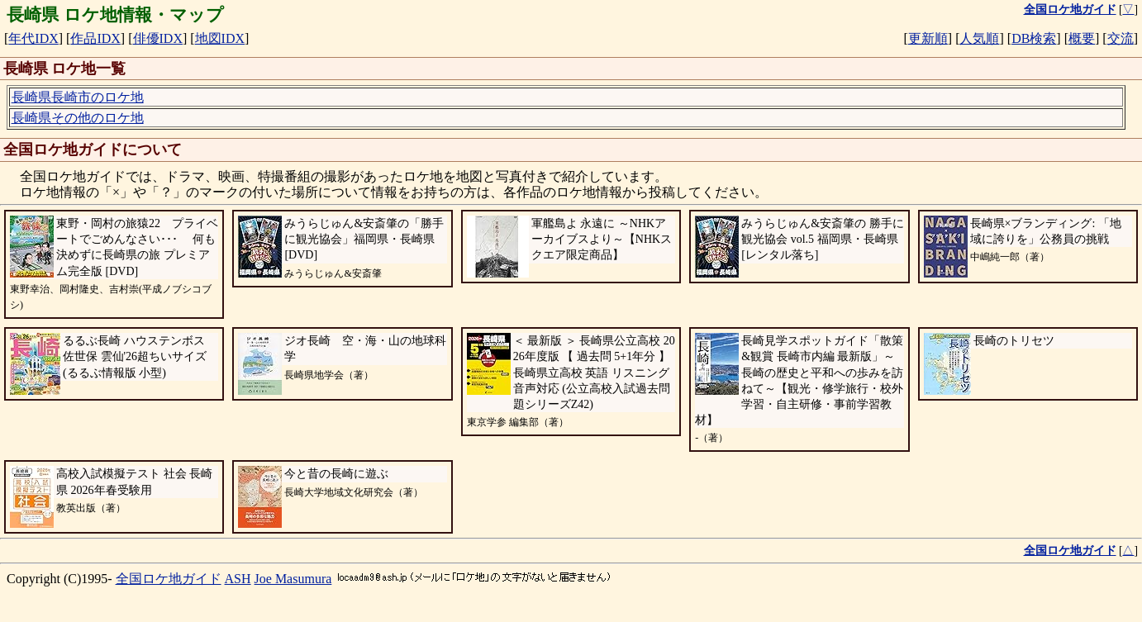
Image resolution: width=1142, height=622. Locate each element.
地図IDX (220, 38)
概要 (1081, 38)
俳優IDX (158, 38)
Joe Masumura (293, 579)
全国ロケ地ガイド (168, 579)
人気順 (979, 38)
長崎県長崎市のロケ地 (78, 97)
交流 (1120, 38)
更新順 (928, 38)
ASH (238, 579)
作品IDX (95, 38)
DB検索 (1033, 38)
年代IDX (33, 38)
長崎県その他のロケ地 (78, 118)
